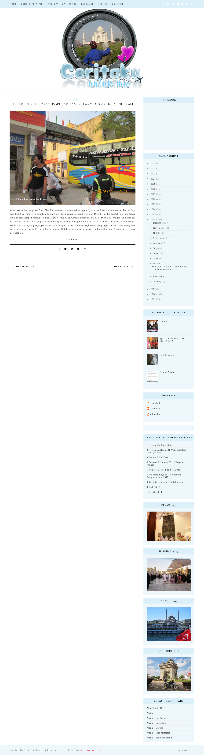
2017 (153, 194)
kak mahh (155, 414)
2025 (153, 163)
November (158, 228)
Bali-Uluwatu (167, 355)
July (155, 248)
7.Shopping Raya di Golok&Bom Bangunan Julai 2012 (164, 476)
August (156, 243)
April (156, 258)
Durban (164, 321)
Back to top (186, 750)
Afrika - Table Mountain (159, 738)
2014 (153, 209)
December (158, 223)
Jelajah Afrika (167, 372)
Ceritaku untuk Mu (91, 750)
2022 (153, 174)
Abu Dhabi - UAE (156, 708)
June (155, 253)
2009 (153, 299)
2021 (153, 179)
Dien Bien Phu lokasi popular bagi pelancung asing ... (170, 267)
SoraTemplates (33, 750)
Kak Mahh (155, 403)
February (157, 276)
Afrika (150, 713)
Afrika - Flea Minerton (158, 733)
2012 (153, 219)
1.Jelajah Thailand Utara (159, 445)
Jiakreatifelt (52, 750)
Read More (72, 239)
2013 (153, 214)
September (158, 238)
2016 (153, 199)
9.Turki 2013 (153, 487)
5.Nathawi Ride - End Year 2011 (163, 470)
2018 (153, 189)
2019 (153, 184)
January (157, 282)
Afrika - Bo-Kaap (156, 718)
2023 (153, 168)
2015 (153, 204)
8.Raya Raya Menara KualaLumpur (165, 482)
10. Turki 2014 (154, 492)
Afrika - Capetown (156, 723)
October (157, 233)
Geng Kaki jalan (31, 4)
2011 (153, 289)
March (156, 263)
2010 (153, 294)
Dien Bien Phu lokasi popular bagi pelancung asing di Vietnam (72, 104)
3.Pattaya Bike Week (157, 457)
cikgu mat (155, 408)
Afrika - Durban (155, 728)
